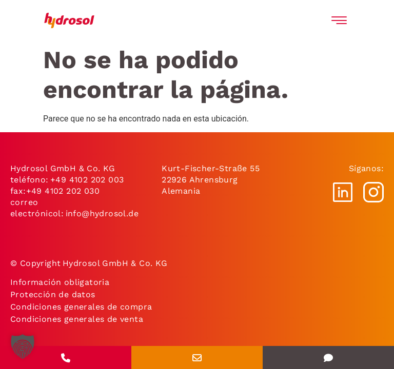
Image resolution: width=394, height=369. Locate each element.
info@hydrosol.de (101, 213)
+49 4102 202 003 (87, 179)
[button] (22, 346)
